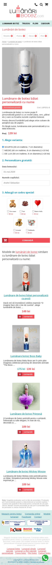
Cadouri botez (44, 553)
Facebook (26, 517)
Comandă (27, 240)
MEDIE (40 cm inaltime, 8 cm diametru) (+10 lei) (26, 150)
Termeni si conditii (37, 562)
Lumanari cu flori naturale (25, 551)
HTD (20, 562)
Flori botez (32, 553)
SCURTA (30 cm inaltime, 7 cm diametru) (23, 147)
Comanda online (32, 514)
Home (4, 41)
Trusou (26, 23)
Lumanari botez (10, 23)
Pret (42, 36)
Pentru (19, 36)
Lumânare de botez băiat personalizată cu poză (26, 297)
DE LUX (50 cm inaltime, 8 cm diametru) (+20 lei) (27, 153)
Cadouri (45, 23)
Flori (35, 23)
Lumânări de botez (15, 41)
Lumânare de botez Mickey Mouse (26, 471)
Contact (38, 517)
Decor (31, 36)
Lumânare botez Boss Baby (26, 356)
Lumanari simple (29, 549)
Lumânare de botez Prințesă (26, 413)
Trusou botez (20, 553)
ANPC (26, 562)
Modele (6, 36)
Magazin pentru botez (11, 514)
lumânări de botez (27, 252)
